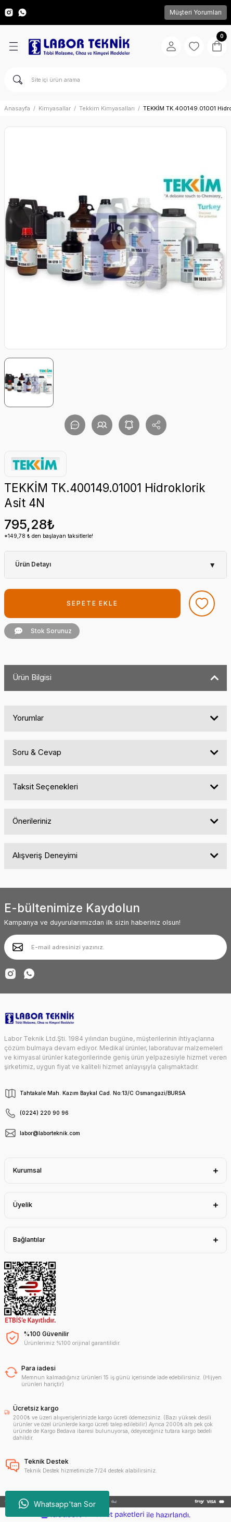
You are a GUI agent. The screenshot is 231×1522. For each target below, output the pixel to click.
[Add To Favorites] (202, 603)
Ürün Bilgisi (32, 677)
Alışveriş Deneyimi (45, 855)
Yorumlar (28, 718)
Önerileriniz (32, 821)
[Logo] (79, 46)
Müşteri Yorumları (196, 12)
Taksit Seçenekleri (45, 786)
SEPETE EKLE (92, 603)
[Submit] (17, 947)
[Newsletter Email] (115, 947)
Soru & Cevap (36, 752)
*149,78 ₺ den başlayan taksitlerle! (48, 536)
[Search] (115, 79)
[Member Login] (171, 46)
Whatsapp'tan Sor (57, 1504)
